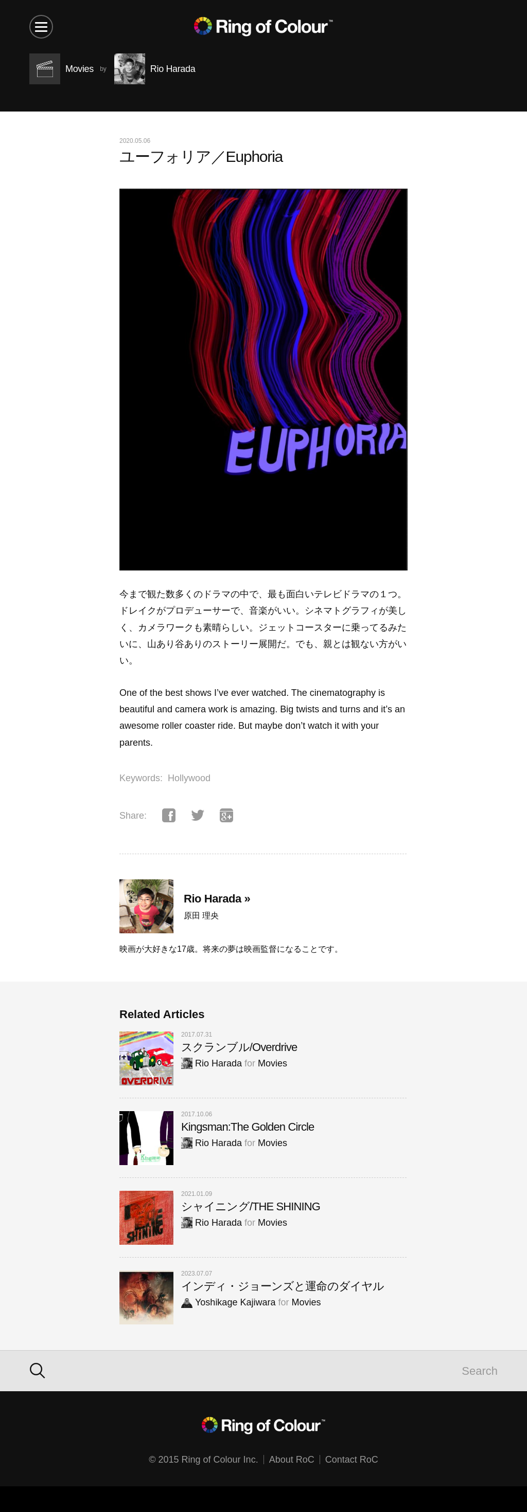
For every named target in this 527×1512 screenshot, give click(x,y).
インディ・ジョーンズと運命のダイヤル (282, 1286)
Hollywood (189, 778)
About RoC (291, 1459)
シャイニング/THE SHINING (250, 1206)
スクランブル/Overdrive (239, 1047)
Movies (272, 1063)
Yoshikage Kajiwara (228, 1302)
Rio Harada (211, 1063)
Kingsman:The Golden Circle (247, 1126)
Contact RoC (351, 1459)
